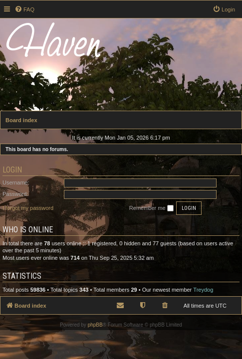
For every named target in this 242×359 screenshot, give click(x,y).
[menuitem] (24, 9)
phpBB (95, 325)
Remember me (151, 208)
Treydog (203, 290)
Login (12, 170)
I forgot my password (27, 208)
